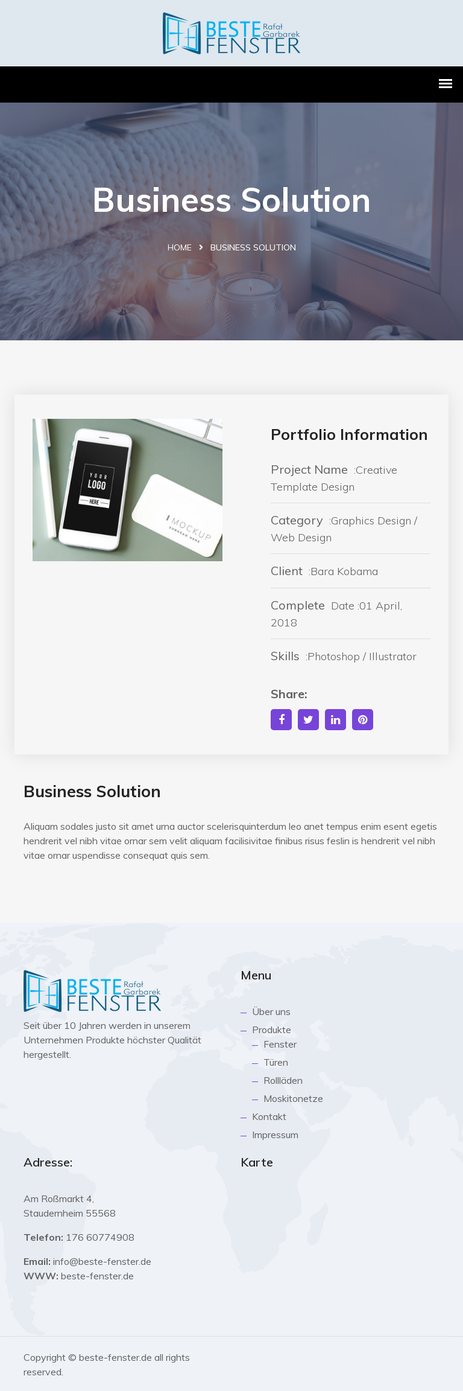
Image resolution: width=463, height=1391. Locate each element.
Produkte (271, 1029)
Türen (275, 1062)
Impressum (275, 1134)
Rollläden (283, 1080)
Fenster (280, 1044)
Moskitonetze (293, 1098)
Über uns (271, 1011)
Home (180, 247)
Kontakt (269, 1116)
